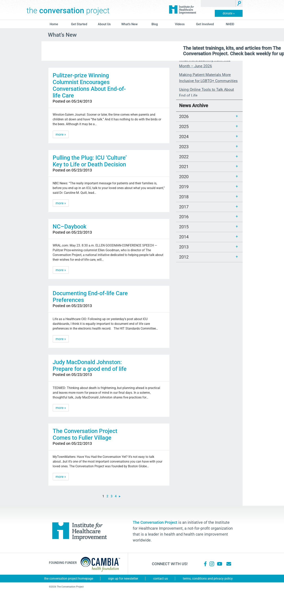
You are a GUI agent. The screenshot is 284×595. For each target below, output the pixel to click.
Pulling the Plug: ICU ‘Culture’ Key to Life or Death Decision (90, 161)
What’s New (129, 24)
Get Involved (205, 24)
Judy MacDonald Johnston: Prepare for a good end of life (90, 365)
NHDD (230, 24)
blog (154, 24)
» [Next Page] (120, 496)
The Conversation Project (68, 9)
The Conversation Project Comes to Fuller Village (85, 434)
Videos (180, 24)
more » (61, 134)
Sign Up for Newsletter (123, 578)
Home (54, 24)
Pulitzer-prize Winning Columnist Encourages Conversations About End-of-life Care (89, 85)
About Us (104, 24)
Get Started (79, 24)
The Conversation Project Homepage (68, 578)
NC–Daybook (69, 226)
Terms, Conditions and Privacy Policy (208, 578)
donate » (229, 13)
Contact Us (160, 578)
